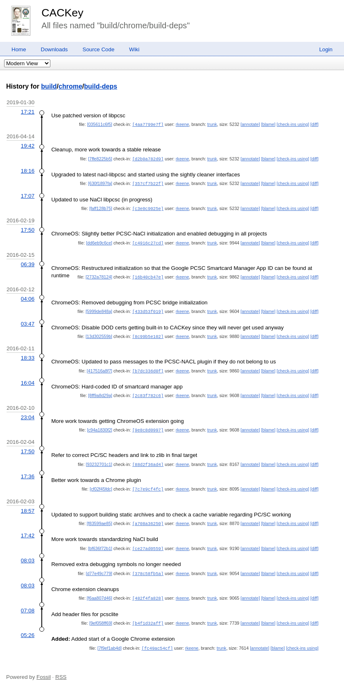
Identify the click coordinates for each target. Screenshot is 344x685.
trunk (212, 124)
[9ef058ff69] (100, 616)
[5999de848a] (99, 308)
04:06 (27, 296)
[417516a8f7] (99, 367)
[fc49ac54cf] (157, 641)
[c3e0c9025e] (148, 207)
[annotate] (250, 124)
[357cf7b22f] (148, 182)
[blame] (268, 124)
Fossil (43, 669)
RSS (60, 669)
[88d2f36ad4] (148, 460)
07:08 (27, 604)
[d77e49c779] (99, 567)
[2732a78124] (99, 274)
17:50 (27, 228)
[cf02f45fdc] (101, 484)
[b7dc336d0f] (148, 367)
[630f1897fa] (100, 182)
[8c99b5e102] (148, 333)
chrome (70, 86)
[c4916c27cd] (148, 241)
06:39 (27, 262)
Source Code (99, 49)
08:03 (27, 554)
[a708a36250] (148, 518)
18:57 (27, 505)
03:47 (27, 321)
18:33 (27, 355)
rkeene (182, 124)
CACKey (62, 13)
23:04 (27, 413)
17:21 (27, 112)
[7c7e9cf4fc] (148, 484)
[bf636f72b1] (100, 542)
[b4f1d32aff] (148, 616)
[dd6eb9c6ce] (99, 241)
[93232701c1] (99, 459)
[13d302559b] (99, 333)
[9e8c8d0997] (148, 426)
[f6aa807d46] (99, 591)
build (49, 86)
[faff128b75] (100, 207)
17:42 (27, 530)
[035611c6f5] (99, 124)
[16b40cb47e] (148, 275)
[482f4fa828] (148, 591)
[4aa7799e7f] (148, 124)
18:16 (27, 170)
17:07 (27, 195)
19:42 (27, 145)
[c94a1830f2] (99, 425)
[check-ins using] (293, 124)
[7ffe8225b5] (100, 158)
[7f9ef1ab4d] (109, 640)
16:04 (27, 379)
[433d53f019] (148, 309)
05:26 (27, 628)
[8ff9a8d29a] (100, 391)
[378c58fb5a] (148, 567)
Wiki (134, 49)
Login (326, 49)
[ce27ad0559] (148, 543)
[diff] (314, 124)
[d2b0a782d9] (148, 158)
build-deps (100, 86)
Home (18, 49)
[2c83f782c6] (148, 392)
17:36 (27, 471)
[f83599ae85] (99, 518)
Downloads (54, 49)
